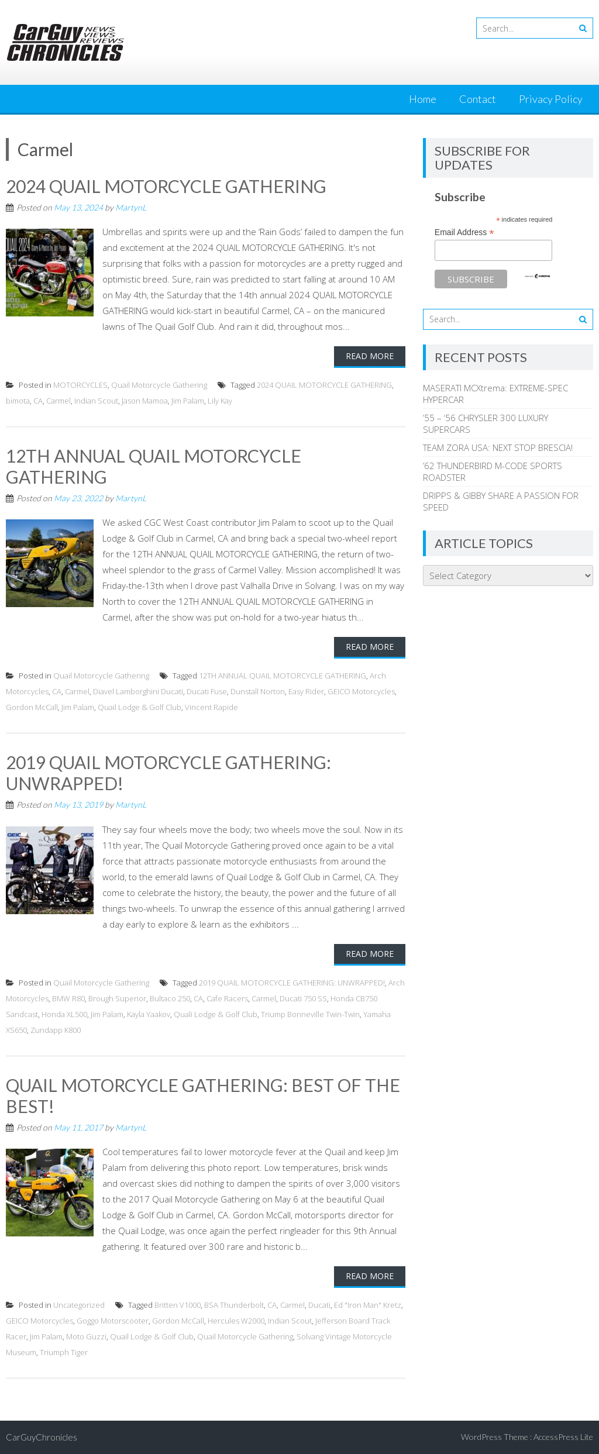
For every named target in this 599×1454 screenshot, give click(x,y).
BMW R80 (68, 998)
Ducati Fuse (207, 691)
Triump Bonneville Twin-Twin (310, 1014)
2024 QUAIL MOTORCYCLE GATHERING (166, 186)
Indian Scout (96, 400)
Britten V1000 (177, 1305)
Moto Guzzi (86, 1336)
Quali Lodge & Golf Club (215, 1014)
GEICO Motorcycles (361, 691)
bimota (18, 400)
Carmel (58, 400)
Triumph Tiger (64, 1352)
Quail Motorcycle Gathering (159, 385)
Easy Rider (306, 691)
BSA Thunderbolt (234, 1305)
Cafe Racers (227, 998)
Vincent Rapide (211, 707)
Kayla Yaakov (148, 1014)
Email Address (464, 232)
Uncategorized (79, 1305)
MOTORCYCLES (80, 385)
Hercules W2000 (236, 1320)
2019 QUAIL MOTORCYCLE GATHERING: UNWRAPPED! (292, 982)
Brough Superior (117, 998)
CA (38, 400)
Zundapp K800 (55, 1030)
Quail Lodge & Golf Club (139, 707)
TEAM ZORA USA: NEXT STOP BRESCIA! (498, 447)
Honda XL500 (64, 1014)
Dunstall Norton (257, 691)
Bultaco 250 (170, 998)
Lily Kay (220, 400)
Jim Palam (187, 400)
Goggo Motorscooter (113, 1320)
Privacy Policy (551, 98)
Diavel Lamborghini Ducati (138, 691)
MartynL (130, 207)
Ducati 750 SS (303, 998)
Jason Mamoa (145, 400)
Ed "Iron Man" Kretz (367, 1305)
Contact (477, 98)
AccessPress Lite (563, 1437)
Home (422, 98)
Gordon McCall (32, 707)
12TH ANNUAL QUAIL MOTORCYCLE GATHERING (282, 675)
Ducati (319, 1305)
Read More (370, 355)
